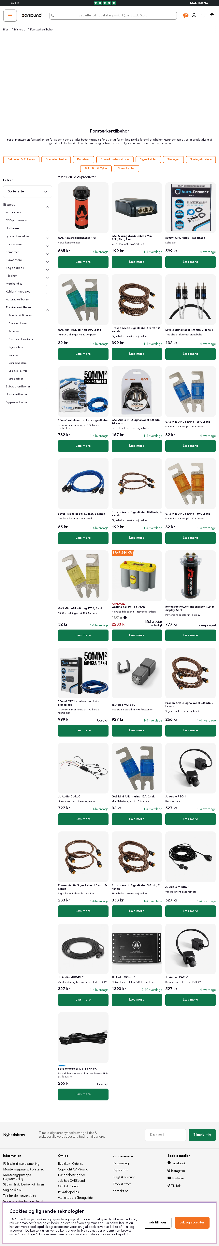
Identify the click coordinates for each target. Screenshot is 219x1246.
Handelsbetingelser (71, 1175)
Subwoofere (14, 260)
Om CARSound (68, 1186)
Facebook (178, 1163)
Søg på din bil (15, 268)
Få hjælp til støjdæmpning (21, 1164)
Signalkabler (148, 159)
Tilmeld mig (202, 1134)
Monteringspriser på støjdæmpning (17, 1177)
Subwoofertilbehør (18, 386)
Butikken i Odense (70, 1164)
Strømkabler (126, 168)
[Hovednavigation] (10, 15)
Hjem (6, 29)
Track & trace (122, 1184)
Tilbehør (11, 276)
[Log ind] (194, 15)
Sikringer (173, 159)
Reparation (120, 1170)
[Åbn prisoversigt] (125, 618)
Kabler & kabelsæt (18, 291)
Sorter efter (16, 191)
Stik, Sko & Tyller (95, 168)
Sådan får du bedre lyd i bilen (23, 1184)
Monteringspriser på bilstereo (23, 1169)
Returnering (121, 1163)
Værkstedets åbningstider (76, 1198)
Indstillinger (158, 1222)
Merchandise (14, 283)
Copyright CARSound (73, 1169)
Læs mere (83, 262)
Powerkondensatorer (115, 159)
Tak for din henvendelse (19, 1196)
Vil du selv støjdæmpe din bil (23, 1201)
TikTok (176, 1186)
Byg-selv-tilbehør (17, 402)
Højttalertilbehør (16, 394)
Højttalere (12, 228)
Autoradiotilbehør (17, 299)
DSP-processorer (17, 220)
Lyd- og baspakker (18, 236)
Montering (199, 3)
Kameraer (12, 252)
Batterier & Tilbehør (21, 159)
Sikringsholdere (201, 159)
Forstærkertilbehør (42, 29)
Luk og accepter (192, 1222)
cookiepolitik (120, 1234)
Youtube (178, 1178)
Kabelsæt (83, 159)
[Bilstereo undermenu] (47, 207)
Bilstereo (19, 29)
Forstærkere (14, 244)
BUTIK (15, 3)
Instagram (178, 1171)
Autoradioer (14, 212)
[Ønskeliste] (203, 15)
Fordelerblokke (56, 159)
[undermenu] (47, 215)
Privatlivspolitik (68, 1192)
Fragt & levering (124, 1177)
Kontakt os (120, 1191)
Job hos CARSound (71, 1181)
